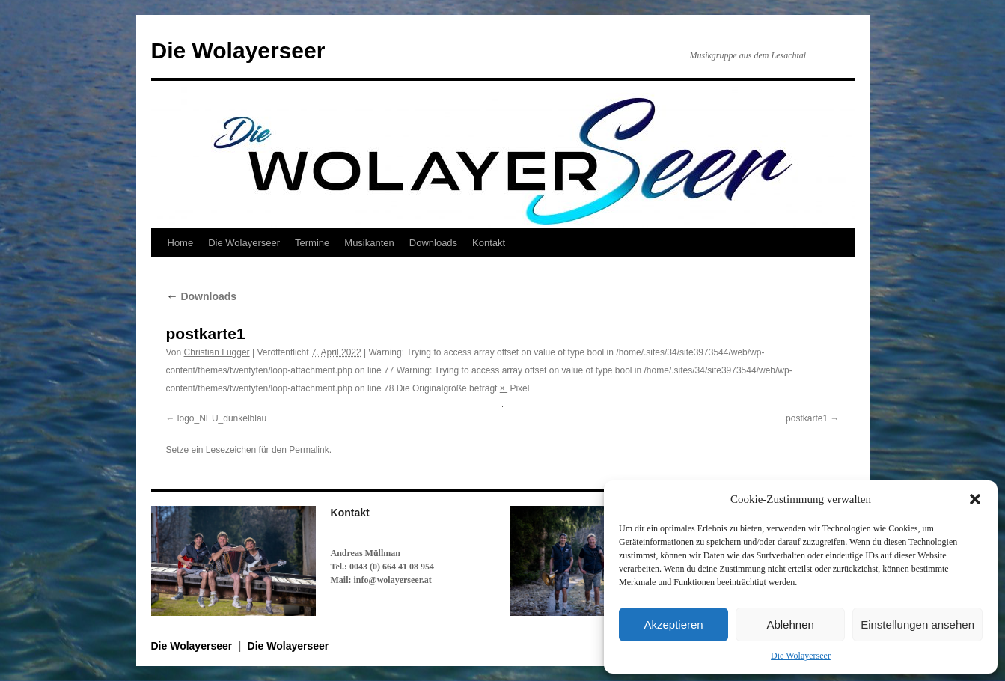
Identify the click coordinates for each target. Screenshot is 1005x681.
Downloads (433, 242)
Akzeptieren (673, 624)
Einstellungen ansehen (917, 624)
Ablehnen (789, 624)
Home (181, 242)
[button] (975, 499)
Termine (312, 242)
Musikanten (369, 242)
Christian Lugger (217, 352)
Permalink (309, 450)
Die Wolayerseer (801, 655)
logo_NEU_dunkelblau (221, 418)
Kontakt (488, 242)
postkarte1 (807, 418)
